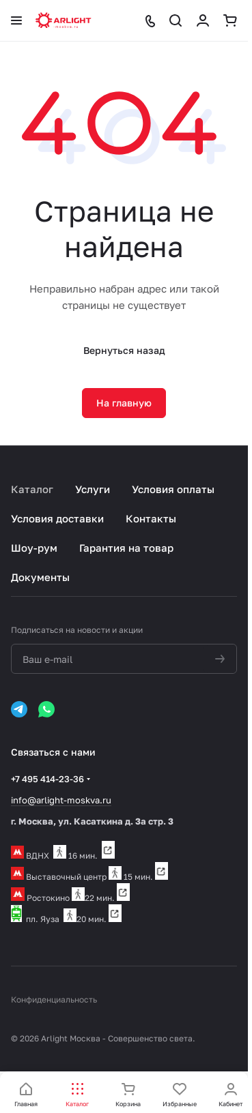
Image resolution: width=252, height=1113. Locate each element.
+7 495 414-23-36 (47, 778)
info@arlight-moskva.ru (61, 800)
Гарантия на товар (126, 547)
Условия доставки (57, 518)
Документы (40, 577)
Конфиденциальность (54, 999)
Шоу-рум (34, 547)
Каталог (32, 489)
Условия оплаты (173, 489)
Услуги (92, 489)
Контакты (151, 518)
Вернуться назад (124, 350)
